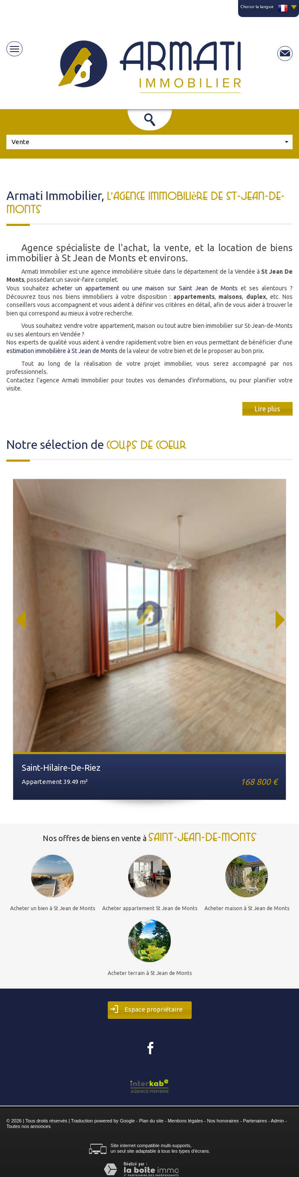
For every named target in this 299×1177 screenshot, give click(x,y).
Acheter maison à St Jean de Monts (246, 908)
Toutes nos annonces (28, 1126)
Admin (277, 1120)
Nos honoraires (223, 1120)
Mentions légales (185, 1120)
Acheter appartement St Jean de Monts (149, 908)
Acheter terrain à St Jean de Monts (150, 973)
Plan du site (151, 1120)
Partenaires (255, 1120)
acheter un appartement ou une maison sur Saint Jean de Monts (145, 288)
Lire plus (267, 409)
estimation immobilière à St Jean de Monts (62, 350)
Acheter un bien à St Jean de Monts (52, 908)
